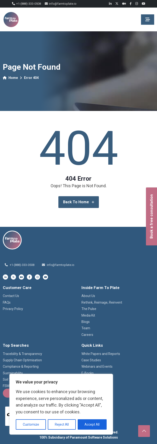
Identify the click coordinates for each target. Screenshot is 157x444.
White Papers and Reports (100, 354)
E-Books (87, 373)
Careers (87, 335)
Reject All (62, 424)
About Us (88, 296)
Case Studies (91, 360)
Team (85, 328)
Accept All (92, 424)
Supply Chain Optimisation (22, 360)
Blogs (85, 322)
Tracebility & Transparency (22, 354)
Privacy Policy (13, 309)
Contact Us (11, 296)
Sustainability (13, 373)
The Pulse (88, 309)
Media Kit (88, 315)
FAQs (7, 302)
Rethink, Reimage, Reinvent (101, 302)
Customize (31, 424)
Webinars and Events (97, 366)
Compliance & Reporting (21, 366)
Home (10, 78)
